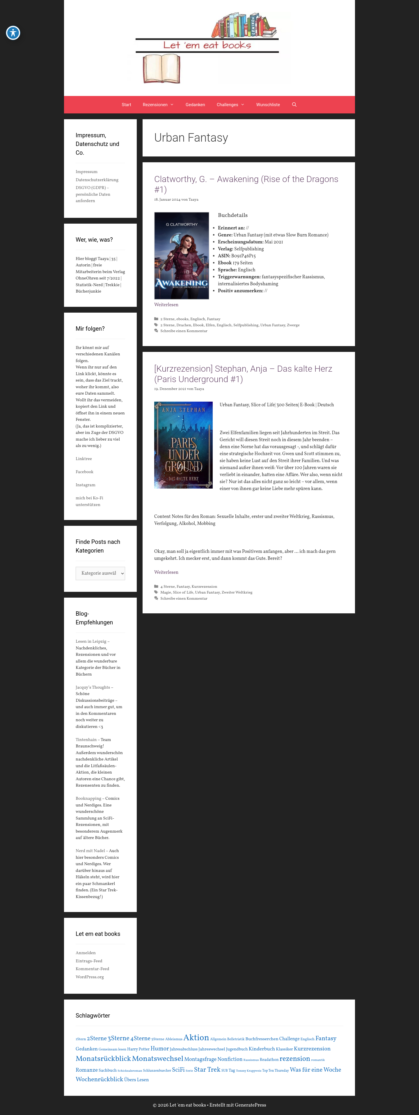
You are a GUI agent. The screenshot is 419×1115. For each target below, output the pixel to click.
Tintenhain (86, 740)
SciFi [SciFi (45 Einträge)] (178, 1070)
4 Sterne (167, 586)
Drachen (183, 325)
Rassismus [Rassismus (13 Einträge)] (251, 1060)
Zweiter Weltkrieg (236, 592)
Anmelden (86, 953)
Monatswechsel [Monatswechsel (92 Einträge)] (157, 1059)
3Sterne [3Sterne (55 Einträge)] (118, 1038)
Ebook (198, 325)
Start (126, 104)
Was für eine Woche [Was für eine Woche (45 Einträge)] (315, 1070)
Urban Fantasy (272, 325)
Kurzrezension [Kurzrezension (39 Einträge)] (312, 1049)
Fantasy (213, 319)
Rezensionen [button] (161, 104)
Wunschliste (268, 104)
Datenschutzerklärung (97, 180)
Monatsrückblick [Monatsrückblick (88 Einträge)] (103, 1059)
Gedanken (195, 104)
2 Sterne (167, 319)
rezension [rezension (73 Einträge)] (295, 1059)
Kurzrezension (204, 586)
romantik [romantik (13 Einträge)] (318, 1060)
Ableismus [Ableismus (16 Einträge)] (173, 1039)
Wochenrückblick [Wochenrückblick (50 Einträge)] (99, 1079)
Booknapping (88, 799)
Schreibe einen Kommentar (183, 331)
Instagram (85, 485)
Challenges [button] (234, 104)
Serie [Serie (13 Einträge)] (189, 1070)
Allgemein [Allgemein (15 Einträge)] (218, 1039)
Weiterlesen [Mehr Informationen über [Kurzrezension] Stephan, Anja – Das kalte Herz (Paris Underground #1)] (166, 572)
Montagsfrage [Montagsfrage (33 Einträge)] (200, 1059)
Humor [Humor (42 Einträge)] (159, 1049)
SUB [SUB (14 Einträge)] (224, 1070)
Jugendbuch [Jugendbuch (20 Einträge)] (237, 1049)
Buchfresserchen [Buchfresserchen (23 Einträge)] (262, 1039)
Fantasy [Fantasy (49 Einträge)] (326, 1038)
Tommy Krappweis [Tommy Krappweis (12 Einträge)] (248, 1071)
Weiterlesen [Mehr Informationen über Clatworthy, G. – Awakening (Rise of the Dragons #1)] (166, 305)
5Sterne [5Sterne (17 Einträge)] (157, 1039)
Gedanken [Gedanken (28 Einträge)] (87, 1049)
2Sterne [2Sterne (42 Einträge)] (97, 1039)
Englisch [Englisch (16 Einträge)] (308, 1039)
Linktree (84, 459)
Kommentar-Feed (92, 969)
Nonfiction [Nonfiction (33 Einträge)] (229, 1059)
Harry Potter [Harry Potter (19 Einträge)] (138, 1049)
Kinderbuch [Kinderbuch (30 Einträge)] (262, 1049)
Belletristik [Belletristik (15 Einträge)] (236, 1039)
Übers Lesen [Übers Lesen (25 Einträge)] (136, 1080)
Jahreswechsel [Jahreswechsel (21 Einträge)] (211, 1049)
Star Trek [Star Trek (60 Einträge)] (207, 1070)
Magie (165, 592)
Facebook (84, 472)
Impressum (86, 172)
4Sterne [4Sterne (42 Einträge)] (140, 1039)
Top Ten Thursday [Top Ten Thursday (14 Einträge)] (275, 1070)
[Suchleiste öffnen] (294, 104)
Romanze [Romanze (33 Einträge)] (87, 1070)
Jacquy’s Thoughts (93, 688)
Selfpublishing (246, 325)
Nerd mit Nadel (90, 851)
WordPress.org (90, 977)
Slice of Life (183, 592)
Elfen (210, 325)
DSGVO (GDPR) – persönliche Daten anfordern (93, 194)
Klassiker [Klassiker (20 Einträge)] (284, 1049)
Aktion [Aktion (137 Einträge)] (196, 1038)
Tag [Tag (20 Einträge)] (232, 1070)
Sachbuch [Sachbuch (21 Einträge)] (108, 1071)
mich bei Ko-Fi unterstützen (89, 501)
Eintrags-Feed (89, 961)
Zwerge (293, 325)
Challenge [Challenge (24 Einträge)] (289, 1039)
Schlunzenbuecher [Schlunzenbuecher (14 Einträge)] (157, 1070)
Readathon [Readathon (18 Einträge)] (269, 1060)
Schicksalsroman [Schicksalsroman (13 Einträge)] (130, 1070)
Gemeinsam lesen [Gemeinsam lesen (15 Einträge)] (112, 1049)
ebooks (182, 319)
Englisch (197, 319)
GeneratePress (250, 1105)
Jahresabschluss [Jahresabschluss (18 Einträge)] (184, 1049)
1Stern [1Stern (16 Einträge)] (81, 1039)
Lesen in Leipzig (91, 642)
